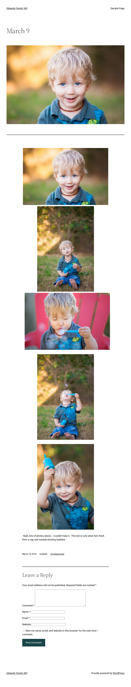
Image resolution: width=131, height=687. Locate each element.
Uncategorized (57, 554)
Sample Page (117, 8)
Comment (28, 608)
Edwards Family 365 (17, 8)
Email (26, 621)
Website (26, 627)
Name (26, 615)
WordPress (118, 676)
